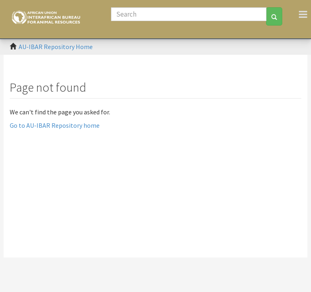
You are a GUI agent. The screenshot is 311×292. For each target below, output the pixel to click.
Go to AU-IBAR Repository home (55, 125)
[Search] (188, 14)
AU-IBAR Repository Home (56, 47)
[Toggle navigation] (303, 14)
